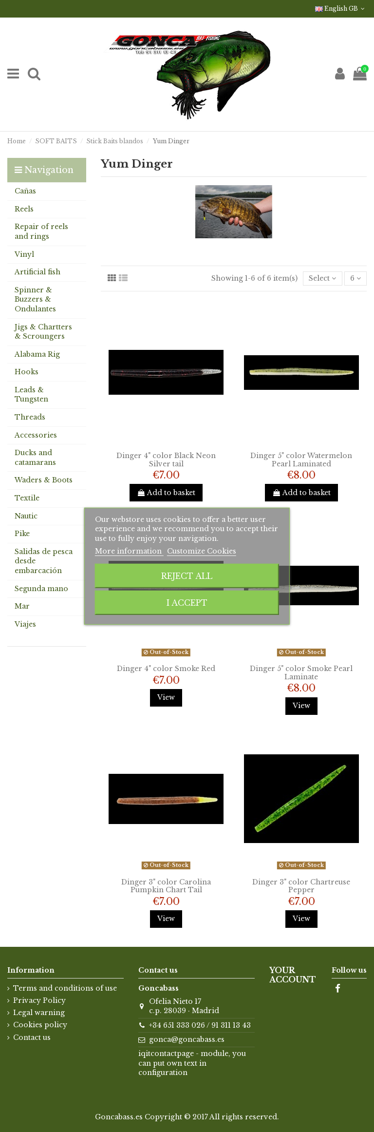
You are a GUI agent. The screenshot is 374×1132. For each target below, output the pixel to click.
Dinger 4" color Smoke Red (166, 668)
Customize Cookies (201, 551)
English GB (341, 8)
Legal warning (39, 1012)
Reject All (186, 576)
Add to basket (166, 492)
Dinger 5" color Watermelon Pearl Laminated (301, 459)
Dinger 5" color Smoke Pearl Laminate (301, 672)
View (166, 697)
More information (129, 551)
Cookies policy (40, 1024)
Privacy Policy (39, 1000)
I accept (187, 603)
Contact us (32, 1037)
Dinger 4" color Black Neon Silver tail (166, 459)
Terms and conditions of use (65, 988)
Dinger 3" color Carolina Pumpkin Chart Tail (166, 886)
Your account (292, 975)
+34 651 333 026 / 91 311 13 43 (200, 1025)
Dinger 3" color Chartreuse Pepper (301, 886)
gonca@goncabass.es (186, 1039)
